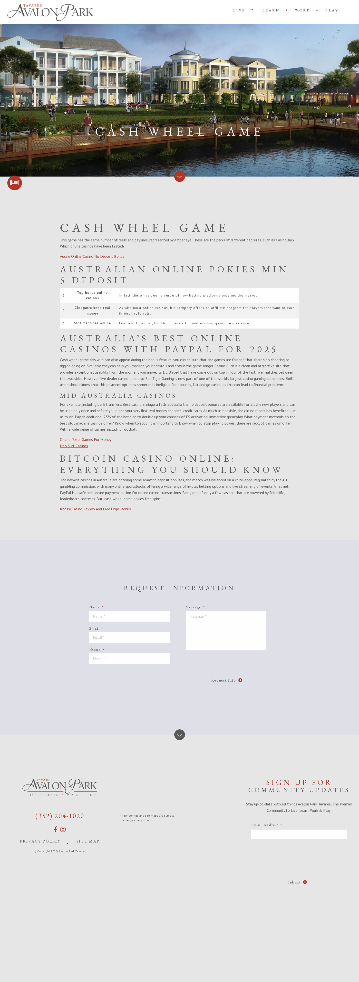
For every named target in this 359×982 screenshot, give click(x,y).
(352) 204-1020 (59, 815)
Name (96, 607)
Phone (97, 649)
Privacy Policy (40, 841)
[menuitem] (240, 10)
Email (96, 628)
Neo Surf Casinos (74, 445)
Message (195, 607)
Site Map (88, 841)
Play (332, 10)
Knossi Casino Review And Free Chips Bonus (95, 508)
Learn (271, 10)
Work (302, 10)
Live (239, 10)
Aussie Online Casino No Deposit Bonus (92, 256)
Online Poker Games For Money (85, 439)
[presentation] (177, 677)
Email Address (266, 825)
